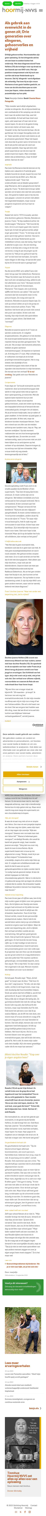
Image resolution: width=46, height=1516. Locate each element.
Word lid (18, 4)
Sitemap (28, 1508)
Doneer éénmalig (14, 1491)
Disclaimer (18, 1508)
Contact (34, 1505)
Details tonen (32, 767)
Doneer (7, 4)
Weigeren (23, 789)
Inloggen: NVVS (35, 4)
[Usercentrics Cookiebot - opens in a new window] (32, 725)
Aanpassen (23, 781)
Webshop (27, 4)
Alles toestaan (23, 774)
